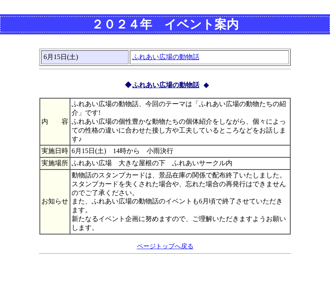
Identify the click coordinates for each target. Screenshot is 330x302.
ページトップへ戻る (165, 246)
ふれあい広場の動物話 (165, 56)
